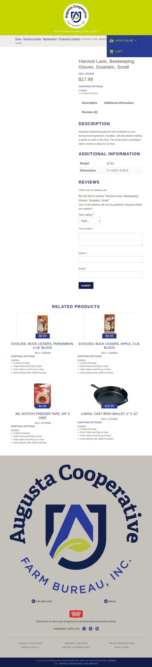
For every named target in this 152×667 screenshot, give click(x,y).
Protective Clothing (69, 39)
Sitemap (112, 661)
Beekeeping (50, 39)
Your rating (86, 214)
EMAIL (112, 601)
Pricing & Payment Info (76, 647)
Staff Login (122, 647)
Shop (18, 39)
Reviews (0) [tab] (89, 112)
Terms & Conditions (30, 643)
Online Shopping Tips (121, 643)
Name (83, 253)
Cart (116, 51)
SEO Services (91, 664)
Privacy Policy (30, 647)
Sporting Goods (32, 39)
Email (83, 268)
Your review (86, 228)
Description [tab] (89, 102)
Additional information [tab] (119, 102)
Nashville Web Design (70, 664)
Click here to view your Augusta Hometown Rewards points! (76, 621)
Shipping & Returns (76, 643)
